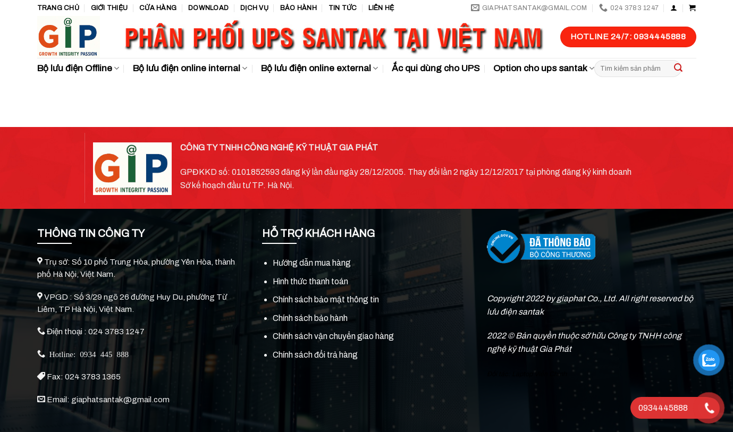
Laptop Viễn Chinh (539, 374)
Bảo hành (298, 8)
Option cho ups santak (543, 68)
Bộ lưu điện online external (319, 68)
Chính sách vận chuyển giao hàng (333, 336)
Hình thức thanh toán (310, 281)
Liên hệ (381, 8)
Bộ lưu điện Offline (78, 68)
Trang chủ (58, 8)
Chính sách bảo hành (310, 318)
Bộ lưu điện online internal (190, 68)
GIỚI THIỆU (109, 8)
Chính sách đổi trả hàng (315, 354)
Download (208, 8)
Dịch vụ (254, 8)
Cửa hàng (157, 8)
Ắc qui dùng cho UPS (435, 68)
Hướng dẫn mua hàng (312, 262)
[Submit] (678, 68)
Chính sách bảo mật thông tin (326, 299)
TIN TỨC (342, 8)
